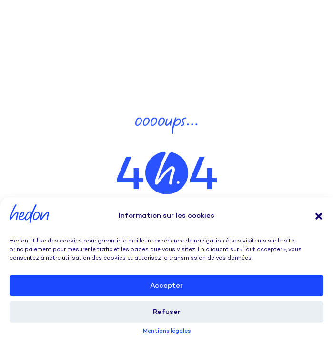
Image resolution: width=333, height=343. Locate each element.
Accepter (166, 286)
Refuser (167, 312)
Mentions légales (167, 331)
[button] (318, 216)
